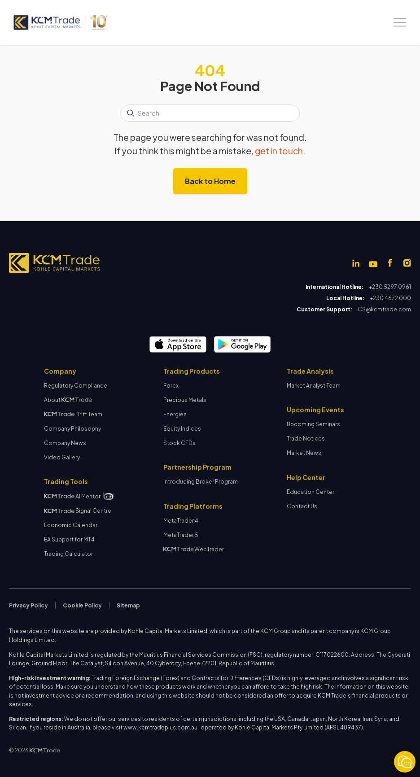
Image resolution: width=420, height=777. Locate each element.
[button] (400, 22)
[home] (60, 22)
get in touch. (280, 150)
